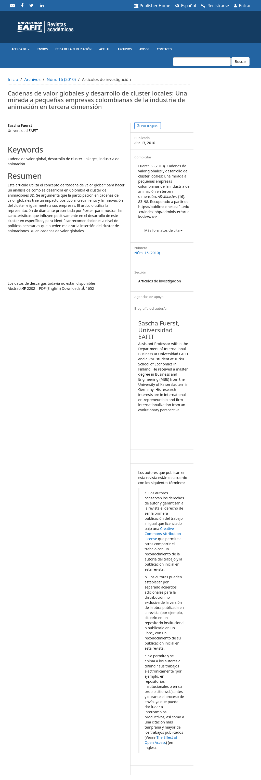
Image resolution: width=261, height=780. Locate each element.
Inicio (13, 79)
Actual (104, 49)
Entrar (242, 5)
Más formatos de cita (163, 230)
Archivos (125, 49)
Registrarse (215, 5)
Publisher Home (152, 5)
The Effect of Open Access (161, 740)
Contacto (164, 49)
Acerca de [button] (20, 49)
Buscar (240, 61)
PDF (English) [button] (149, 126)
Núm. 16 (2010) (61, 79)
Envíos (42, 49)
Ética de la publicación (73, 49)
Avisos (144, 49)
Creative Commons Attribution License (163, 533)
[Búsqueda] (202, 61)
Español (185, 5)
